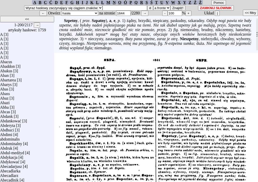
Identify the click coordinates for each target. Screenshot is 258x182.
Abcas (5, 110)
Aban (4, 74)
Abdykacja (8, 156)
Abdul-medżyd (12, 151)
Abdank (6, 115)
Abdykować (9, 160)
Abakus (6, 69)
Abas (4, 88)
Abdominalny (11, 142)
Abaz (4, 97)
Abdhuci (7, 129)
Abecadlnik (9, 179)
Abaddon (7, 65)
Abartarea (8, 79)
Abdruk (6, 147)
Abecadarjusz (11, 165)
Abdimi (6, 133)
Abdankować (10, 120)
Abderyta (7, 124)
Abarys (6, 83)
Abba (4, 106)
